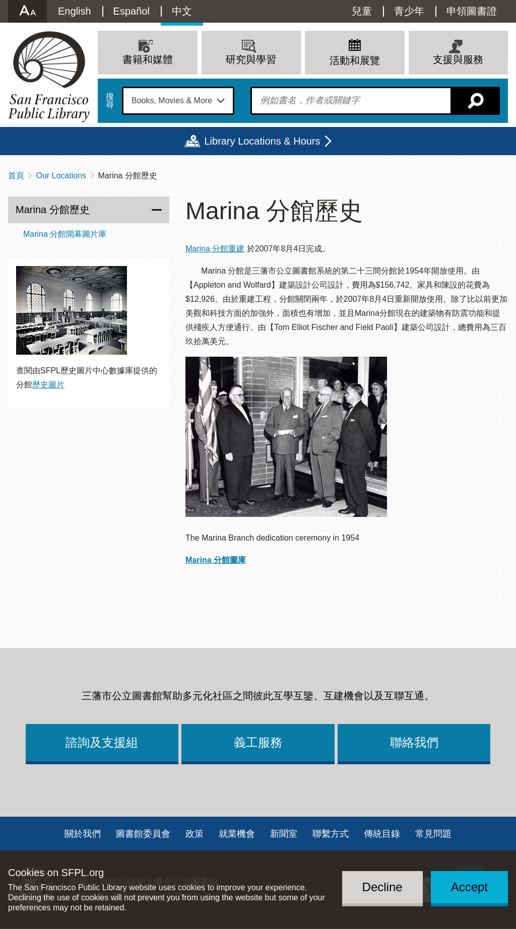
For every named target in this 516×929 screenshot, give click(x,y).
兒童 (362, 11)
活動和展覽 (355, 60)
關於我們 (82, 834)
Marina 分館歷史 (53, 209)
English (74, 11)
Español (131, 11)
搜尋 (110, 101)
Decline (382, 887)
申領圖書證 (471, 11)
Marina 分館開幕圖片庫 (64, 234)
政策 (194, 834)
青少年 (409, 11)
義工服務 (258, 742)
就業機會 (237, 834)
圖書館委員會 (143, 834)
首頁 (16, 175)
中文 (182, 11)
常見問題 (433, 834)
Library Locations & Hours (262, 141)
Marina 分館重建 (214, 248)
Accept (469, 887)
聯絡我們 (414, 742)
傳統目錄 (382, 834)
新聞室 (283, 834)
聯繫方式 (330, 834)
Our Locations (61, 175)
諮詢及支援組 (102, 742)
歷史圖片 (48, 384)
